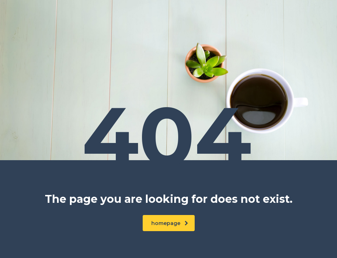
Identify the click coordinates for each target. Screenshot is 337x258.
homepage (169, 223)
